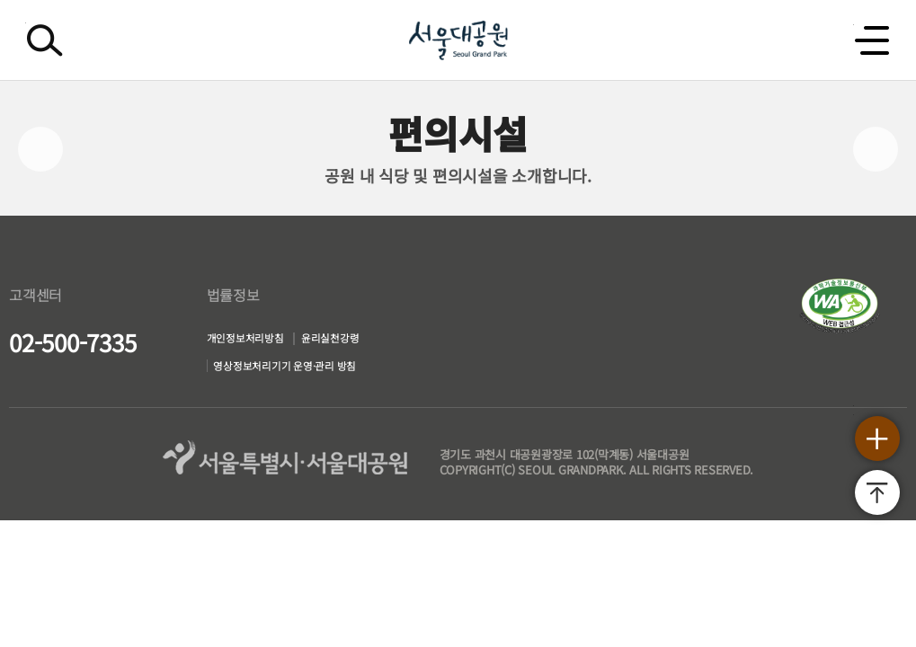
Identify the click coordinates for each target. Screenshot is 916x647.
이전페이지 (40, 149)
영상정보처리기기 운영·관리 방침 (278, 375)
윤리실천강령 (335, 341)
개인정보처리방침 (227, 341)
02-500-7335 (72, 342)
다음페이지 (875, 149)
